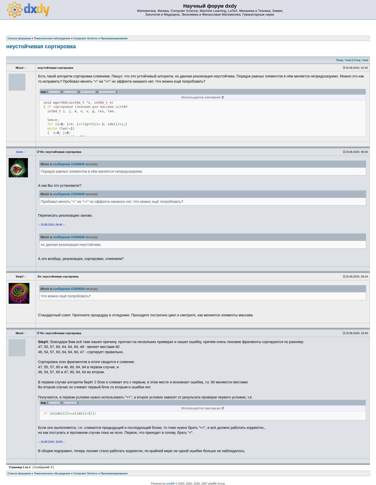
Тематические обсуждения (52, 473)
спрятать (70, 91)
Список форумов (19, 473)
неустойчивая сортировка (41, 46)
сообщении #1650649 (68, 164)
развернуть (107, 91)
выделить (88, 91)
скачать (54, 91)
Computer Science (85, 473)
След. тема (360, 60)
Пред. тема (343, 60)
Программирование (114, 473)
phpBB (171, 483)
